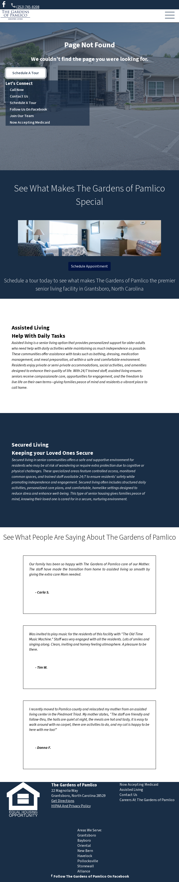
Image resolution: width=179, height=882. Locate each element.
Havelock (84, 855)
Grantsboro (86, 835)
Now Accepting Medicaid (30, 122)
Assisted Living (30, 328)
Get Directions (62, 800)
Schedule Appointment (89, 266)
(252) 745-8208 (24, 6)
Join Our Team (22, 115)
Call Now (17, 89)
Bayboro (84, 840)
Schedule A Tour (25, 73)
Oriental (84, 845)
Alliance (83, 871)
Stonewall (85, 866)
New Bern (85, 850)
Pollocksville (87, 861)
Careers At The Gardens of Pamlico (147, 799)
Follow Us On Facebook (28, 109)
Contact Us (19, 96)
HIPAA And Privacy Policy (71, 806)
